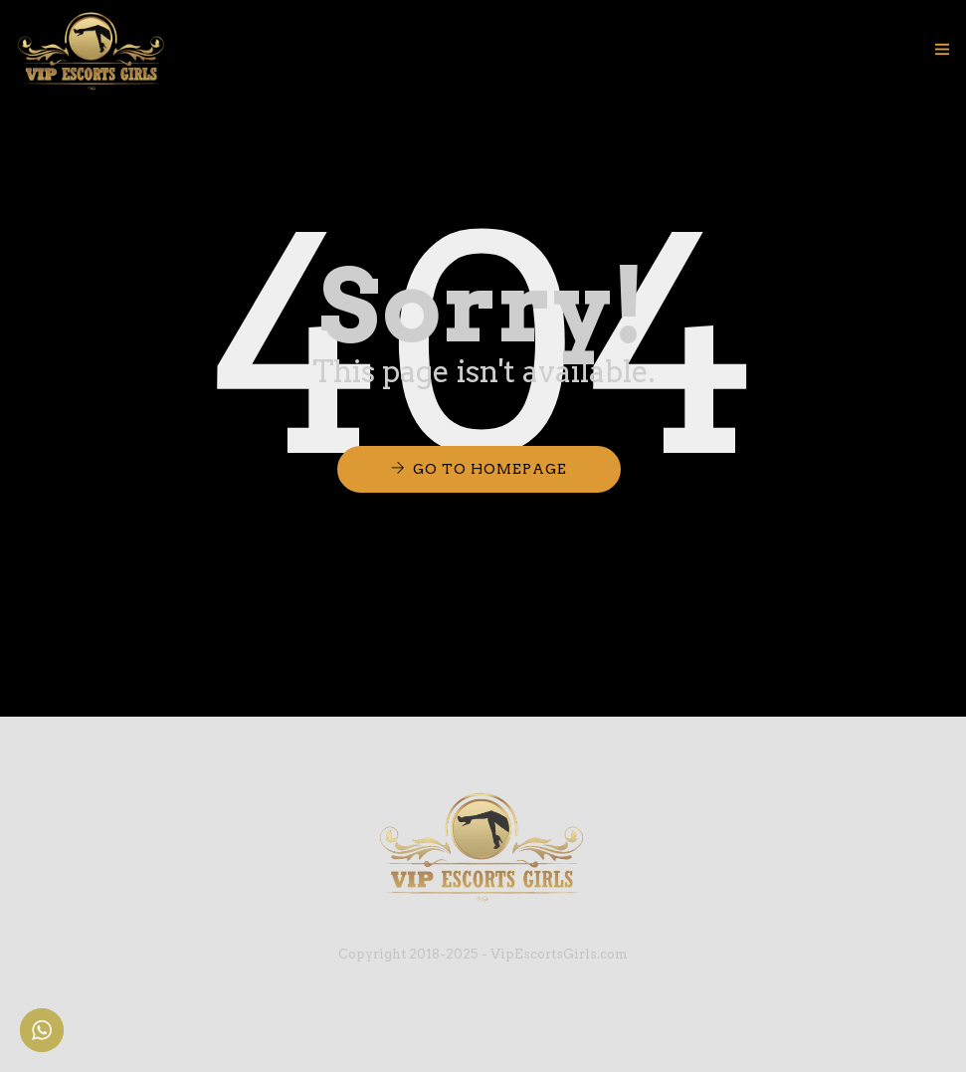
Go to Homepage (490, 469)
